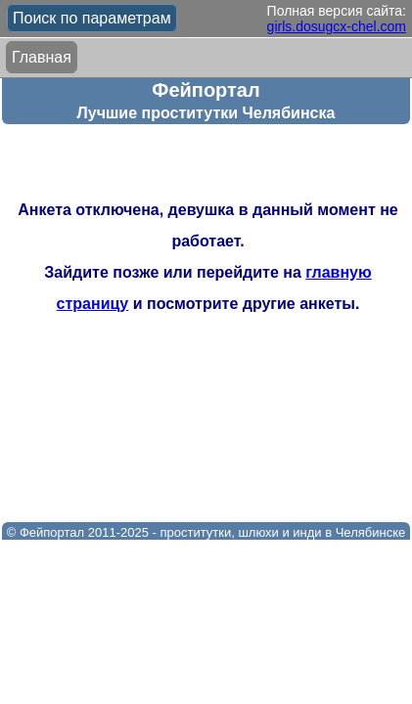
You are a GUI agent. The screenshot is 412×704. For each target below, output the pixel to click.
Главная (41, 57)
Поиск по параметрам (92, 18)
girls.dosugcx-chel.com (336, 26)
